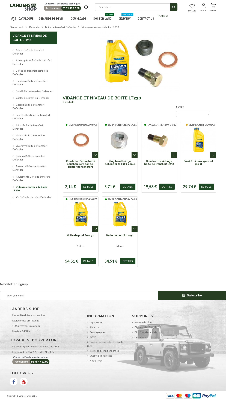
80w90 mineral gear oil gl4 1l (198, 162)
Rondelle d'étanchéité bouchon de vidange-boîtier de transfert (80, 164)
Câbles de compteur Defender (32, 97)
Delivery (125, 17)
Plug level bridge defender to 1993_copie (120, 162)
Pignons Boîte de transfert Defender (29, 157)
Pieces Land (16, 27)
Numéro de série (143, 322)
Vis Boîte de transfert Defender (33, 197)
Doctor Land (103, 17)
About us (94, 327)
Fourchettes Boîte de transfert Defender (31, 116)
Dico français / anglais (146, 332)
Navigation (23, 18)
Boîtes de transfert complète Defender (30, 72)
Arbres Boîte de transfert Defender (28, 51)
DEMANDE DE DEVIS (51, 18)
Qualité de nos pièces (101, 355)
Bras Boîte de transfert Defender (33, 91)
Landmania (140, 337)
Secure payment (98, 332)
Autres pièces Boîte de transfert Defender (32, 62)
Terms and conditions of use (104, 350)
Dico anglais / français (146, 327)
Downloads (78, 18)
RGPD (93, 337)
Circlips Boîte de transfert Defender (28, 106)
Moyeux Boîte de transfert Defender (29, 137)
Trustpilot (162, 15)
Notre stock (96, 360)
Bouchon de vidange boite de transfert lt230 (159, 162)
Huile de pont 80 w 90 (80, 235)
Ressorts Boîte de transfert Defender (29, 168)
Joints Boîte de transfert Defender (28, 127)
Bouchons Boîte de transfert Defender (30, 82)
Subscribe (192, 295)
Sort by (180, 106)
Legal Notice (96, 322)
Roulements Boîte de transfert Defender (31, 178)
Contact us (146, 18)
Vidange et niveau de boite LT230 (30, 188)
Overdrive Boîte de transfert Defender (30, 147)
